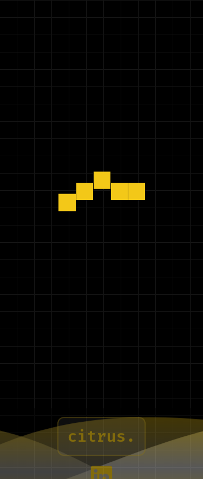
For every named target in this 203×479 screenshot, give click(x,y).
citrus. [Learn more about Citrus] (101, 442)
